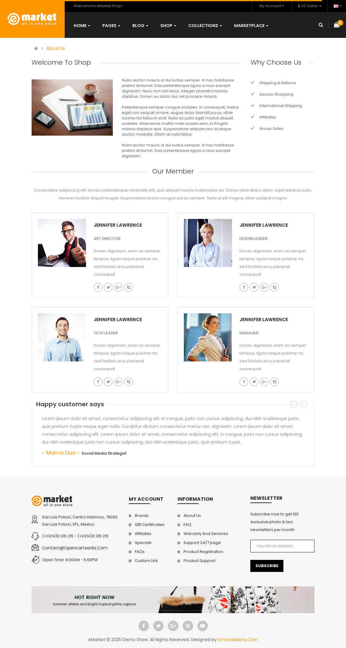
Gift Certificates (150, 524)
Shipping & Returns (277, 83)
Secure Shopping (276, 94)
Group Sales (271, 128)
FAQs (140, 551)
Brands (142, 515)
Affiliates (267, 117)
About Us (55, 48)
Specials (143, 542)
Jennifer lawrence (118, 225)
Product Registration (203, 551)
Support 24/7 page (202, 542)
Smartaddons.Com (238, 640)
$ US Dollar (309, 5)
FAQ (187, 524)
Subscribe (266, 566)
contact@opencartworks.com (75, 548)
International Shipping (280, 106)
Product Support (199, 561)
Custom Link (146, 561)
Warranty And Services (206, 533)
